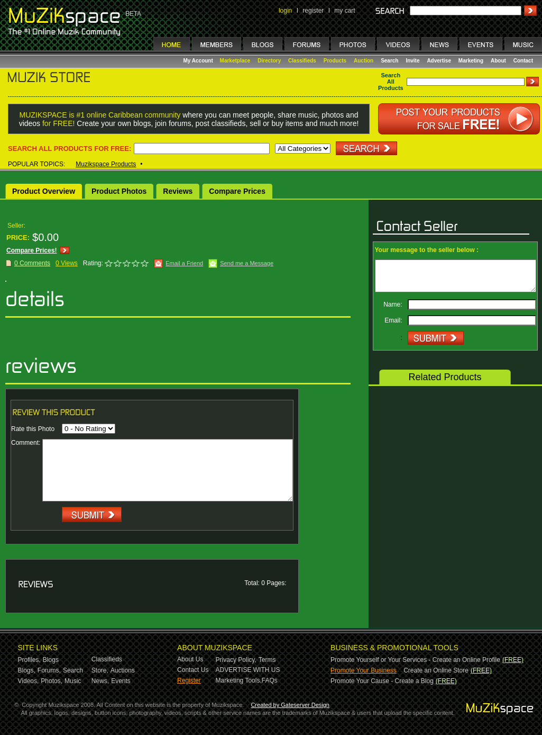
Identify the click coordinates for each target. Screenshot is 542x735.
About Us (190, 659)
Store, (99, 670)
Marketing (470, 61)
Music (73, 681)
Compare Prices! (31, 250)
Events (121, 681)
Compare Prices (237, 191)
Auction (363, 61)
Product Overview (43, 191)
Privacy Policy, (236, 660)
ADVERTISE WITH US (248, 670)
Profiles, (29, 660)
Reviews (177, 191)
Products (335, 61)
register (313, 10)
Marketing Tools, (239, 680)
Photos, (51, 681)
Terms (267, 660)
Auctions (123, 670)
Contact (523, 61)
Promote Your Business (363, 670)
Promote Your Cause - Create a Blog (382, 681)
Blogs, (26, 670)
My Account (199, 61)
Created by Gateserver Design (290, 705)
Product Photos (118, 191)
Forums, (49, 670)
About (498, 61)
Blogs (51, 660)
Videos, (28, 681)
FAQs (270, 680)
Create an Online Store (435, 670)
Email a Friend (184, 263)
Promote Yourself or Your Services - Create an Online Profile (415, 660)
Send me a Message (246, 263)
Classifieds (302, 61)
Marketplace (235, 61)
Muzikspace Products (106, 164)
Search (389, 61)
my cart (344, 10)
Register (189, 680)
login (285, 10)
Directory (269, 61)
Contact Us (192, 670)
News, (100, 681)
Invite (412, 61)
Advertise (439, 61)
